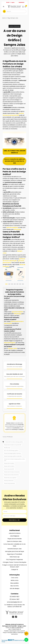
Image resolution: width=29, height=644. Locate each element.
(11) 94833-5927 (14, 596)
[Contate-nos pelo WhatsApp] (26, 640)
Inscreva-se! (14, 520)
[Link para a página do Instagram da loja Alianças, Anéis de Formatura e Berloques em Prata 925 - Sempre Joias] (13, 617)
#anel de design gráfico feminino (12, 453)
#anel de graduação (9, 483)
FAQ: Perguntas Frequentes (14, 559)
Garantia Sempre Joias (14, 549)
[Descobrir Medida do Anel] (14, 375)
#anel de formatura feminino (11, 474)
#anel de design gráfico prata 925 (13, 456)
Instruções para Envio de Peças (14, 551)
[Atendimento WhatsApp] (14, 365)
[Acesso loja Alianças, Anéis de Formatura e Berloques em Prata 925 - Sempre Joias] (23, 6)
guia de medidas (12, 227)
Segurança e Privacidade (14, 554)
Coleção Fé (14, 569)
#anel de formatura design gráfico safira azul (14, 459)
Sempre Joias (12, 348)
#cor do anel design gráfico (11, 450)
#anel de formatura (9, 463)
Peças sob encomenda (14, 539)
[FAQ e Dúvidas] (14, 385)
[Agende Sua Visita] (14, 405)
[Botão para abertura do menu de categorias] (3, 6)
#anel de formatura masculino (12, 472)
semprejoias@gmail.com (14, 602)
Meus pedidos (14, 583)
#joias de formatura (9, 466)
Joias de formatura (14, 533)
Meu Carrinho (14, 586)
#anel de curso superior (10, 477)
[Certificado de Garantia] (14, 395)
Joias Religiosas (14, 536)
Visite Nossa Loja (14, 557)
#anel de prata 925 (9, 469)
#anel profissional (8, 480)
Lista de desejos (14, 588)
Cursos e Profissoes (14, 26)
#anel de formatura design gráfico (14, 442)
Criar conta (14, 578)
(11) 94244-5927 (14, 599)
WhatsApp (17, 229)
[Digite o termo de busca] (16, 11)
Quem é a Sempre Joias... (14, 541)
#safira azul (7, 447)
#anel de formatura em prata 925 (12, 444)
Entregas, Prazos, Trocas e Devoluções (14, 562)
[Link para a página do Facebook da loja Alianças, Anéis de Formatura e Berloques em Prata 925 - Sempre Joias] (16, 617)
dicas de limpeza (9, 343)
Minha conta (14, 580)
